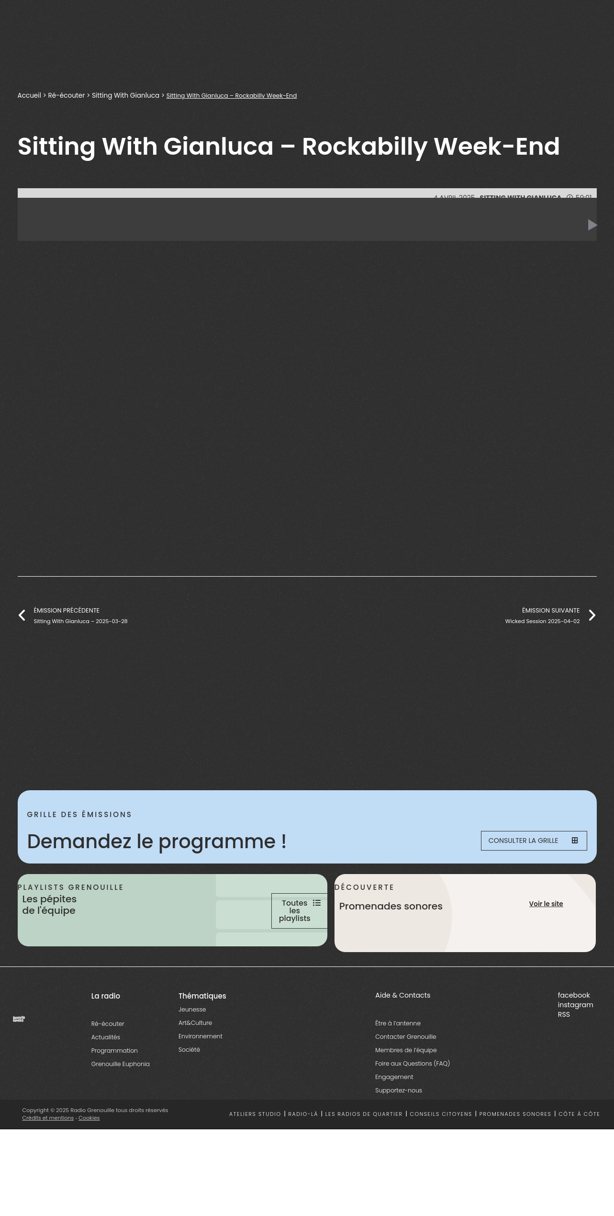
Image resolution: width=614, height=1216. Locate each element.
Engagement (394, 1115)
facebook (574, 1033)
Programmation (114, 1089)
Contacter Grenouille (405, 1074)
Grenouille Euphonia (120, 1102)
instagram (575, 1042)
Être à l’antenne (398, 1061)
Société (189, 1088)
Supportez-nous (398, 1128)
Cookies (90, 1156)
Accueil (30, 95)
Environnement (201, 1074)
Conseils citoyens (441, 1152)
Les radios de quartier (364, 1152)
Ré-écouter (67, 95)
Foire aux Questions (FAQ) (412, 1101)
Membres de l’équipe (405, 1088)
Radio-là (303, 1152)
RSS (564, 1052)
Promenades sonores (516, 1152)
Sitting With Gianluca (127, 95)
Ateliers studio (255, 1152)
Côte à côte (579, 1152)
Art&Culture (195, 1061)
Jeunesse (192, 1048)
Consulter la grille (525, 841)
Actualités (105, 1075)
